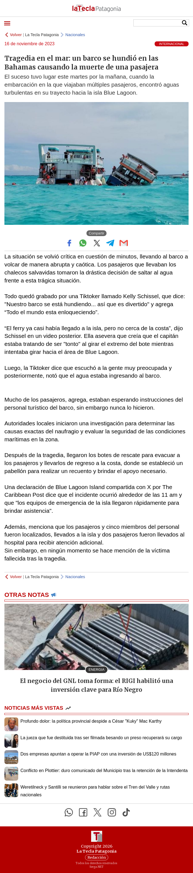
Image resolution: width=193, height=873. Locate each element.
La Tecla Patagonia (42, 35)
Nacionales (75, 35)
